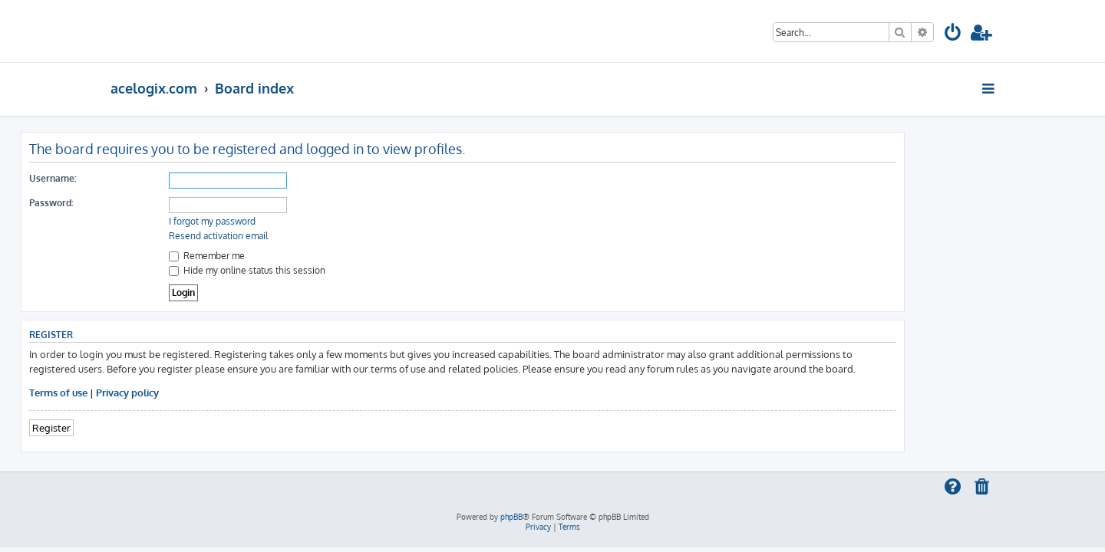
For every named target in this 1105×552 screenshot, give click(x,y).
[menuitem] (953, 35)
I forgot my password (302, 221)
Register (141, 427)
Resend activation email (308, 236)
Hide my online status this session (337, 270)
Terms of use (148, 392)
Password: (141, 203)
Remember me (297, 255)
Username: (143, 178)
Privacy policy (217, 392)
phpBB (511, 516)
